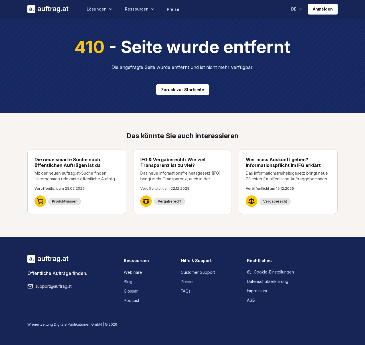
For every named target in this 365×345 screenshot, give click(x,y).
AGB (251, 300)
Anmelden (323, 9)
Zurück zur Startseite (182, 89)
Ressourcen (140, 9)
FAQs (185, 291)
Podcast (131, 300)
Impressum (257, 290)
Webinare (133, 272)
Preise (173, 9)
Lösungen (100, 9)
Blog (128, 281)
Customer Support (198, 272)
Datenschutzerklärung (267, 281)
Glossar (131, 291)
